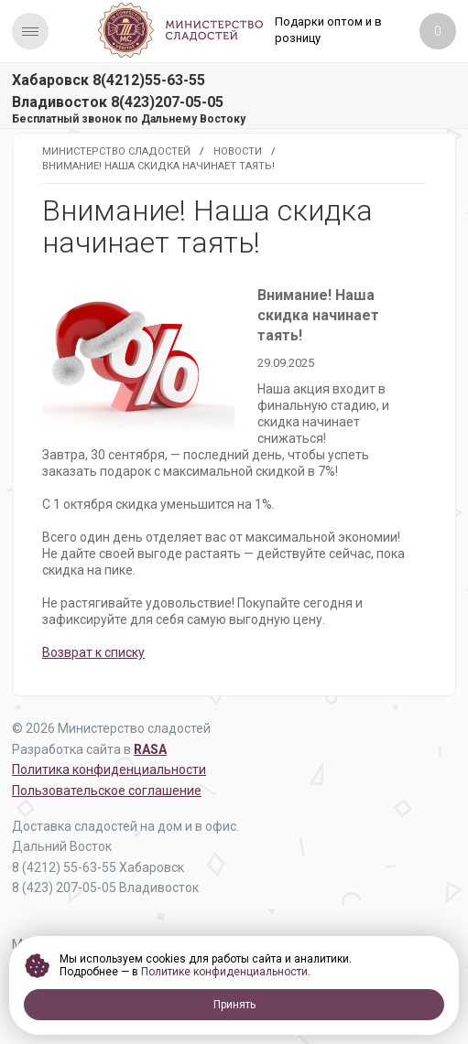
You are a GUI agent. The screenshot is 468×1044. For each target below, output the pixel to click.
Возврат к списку (93, 652)
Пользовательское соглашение (106, 790)
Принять (234, 1004)
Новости (237, 151)
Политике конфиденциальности (224, 971)
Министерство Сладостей (116, 151)
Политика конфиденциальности (109, 769)
